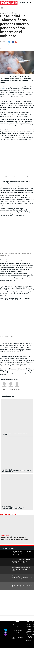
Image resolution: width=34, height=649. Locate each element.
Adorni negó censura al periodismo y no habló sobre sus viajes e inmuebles (22, 577)
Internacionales (21, 633)
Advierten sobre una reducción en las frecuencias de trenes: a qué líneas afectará (22, 585)
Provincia (23, 2)
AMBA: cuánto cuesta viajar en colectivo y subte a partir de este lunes (21, 569)
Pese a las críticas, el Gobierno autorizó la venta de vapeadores (15, 434)
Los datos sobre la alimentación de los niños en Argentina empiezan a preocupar (16, 471)
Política (19, 627)
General (15, 635)
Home (14, 624)
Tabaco (4, 389)
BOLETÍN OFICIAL (6, 432)
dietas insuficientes (7, 469)
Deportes (19, 630)
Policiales (15, 630)
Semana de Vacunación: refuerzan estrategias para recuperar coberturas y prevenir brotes (15, 508)
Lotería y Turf (14, 638)
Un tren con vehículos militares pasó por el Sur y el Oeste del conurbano (21, 553)
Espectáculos (16, 633)
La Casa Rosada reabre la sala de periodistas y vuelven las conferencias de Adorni (21, 561)
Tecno (18, 635)
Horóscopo (20, 637)
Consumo (10, 389)
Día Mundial (17, 389)
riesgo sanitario (6, 506)
